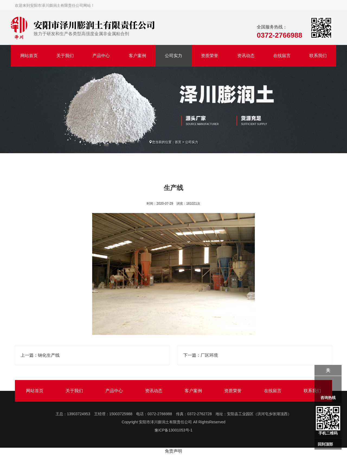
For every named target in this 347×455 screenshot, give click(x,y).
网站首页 (29, 55)
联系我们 (318, 55)
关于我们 (65, 55)
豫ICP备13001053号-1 (173, 430)
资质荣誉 (209, 55)
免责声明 (173, 451)
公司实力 (173, 55)
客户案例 (137, 55)
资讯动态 (246, 55)
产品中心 (101, 55)
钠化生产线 (49, 355)
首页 (178, 142)
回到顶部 (325, 444)
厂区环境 (209, 355)
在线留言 (282, 55)
